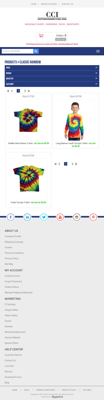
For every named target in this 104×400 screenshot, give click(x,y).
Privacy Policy (11, 258)
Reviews (9, 326)
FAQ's (26, 390)
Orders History (12, 287)
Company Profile (13, 236)
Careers (8, 247)
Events (8, 321)
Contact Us (67, 4)
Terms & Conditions (14, 253)
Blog (7, 382)
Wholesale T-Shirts (34, 24)
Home (14, 390)
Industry (9, 78)
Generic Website (12, 337)
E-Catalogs (10, 304)
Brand (8, 73)
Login (33, 4)
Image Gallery (11, 310)
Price (8, 67)
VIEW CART (60, 39)
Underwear (51, 24)
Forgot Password (13, 281)
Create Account (49, 4)
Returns (8, 371)
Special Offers (11, 343)
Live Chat (9, 366)
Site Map (9, 264)
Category (10, 84)
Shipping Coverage (14, 242)
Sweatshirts (73, 24)
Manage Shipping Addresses (19, 292)
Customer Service (13, 355)
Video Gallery (11, 315)
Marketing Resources (15, 332)
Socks (62, 24)
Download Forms (13, 377)
